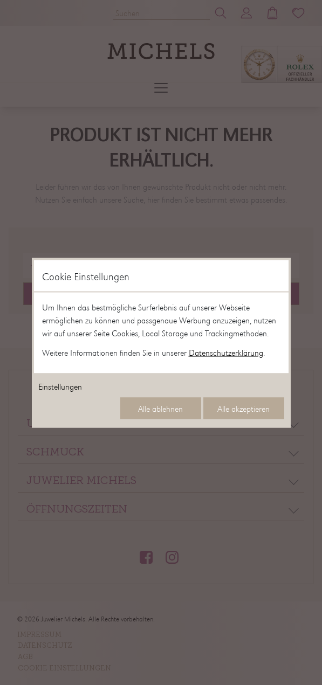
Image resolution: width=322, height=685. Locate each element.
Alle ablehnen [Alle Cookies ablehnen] (160, 408)
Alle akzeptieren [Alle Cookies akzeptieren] (243, 408)
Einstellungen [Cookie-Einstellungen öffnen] (60, 385)
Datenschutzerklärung (226, 352)
